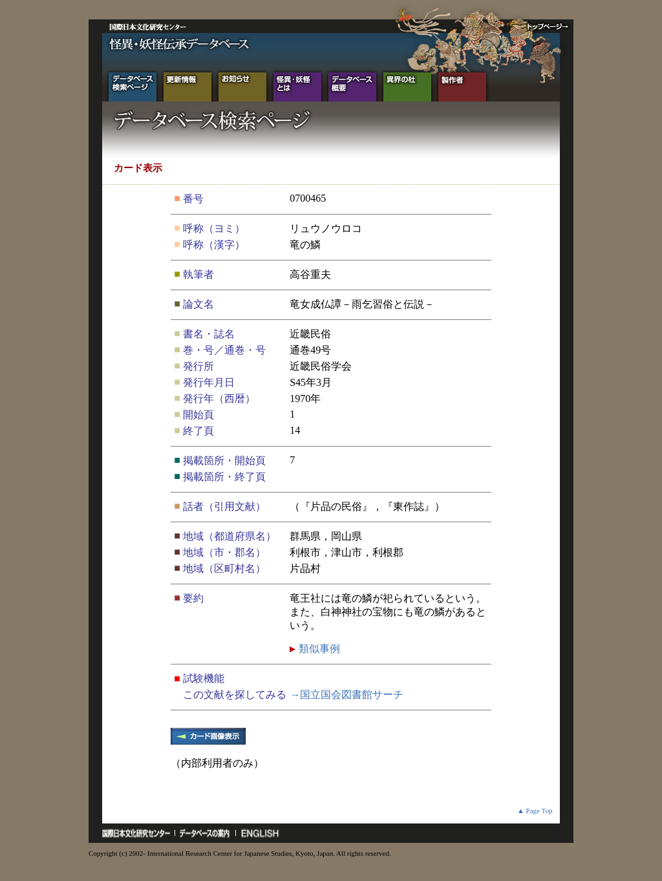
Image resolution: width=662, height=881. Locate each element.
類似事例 (318, 648)
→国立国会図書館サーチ (346, 694)
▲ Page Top (535, 810)
